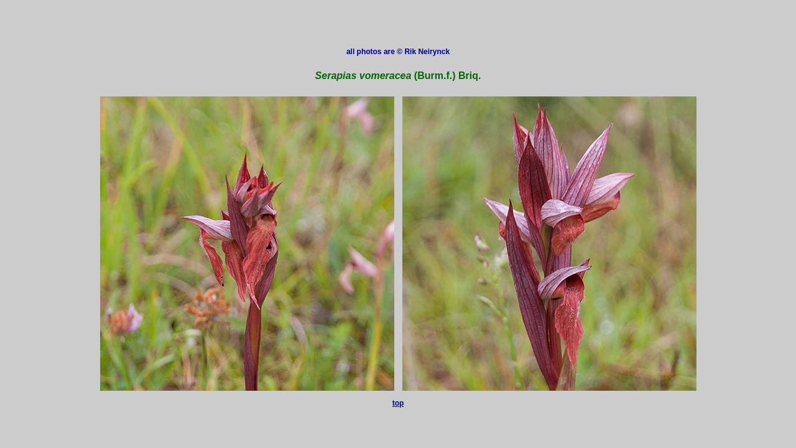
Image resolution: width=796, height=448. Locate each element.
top (398, 403)
